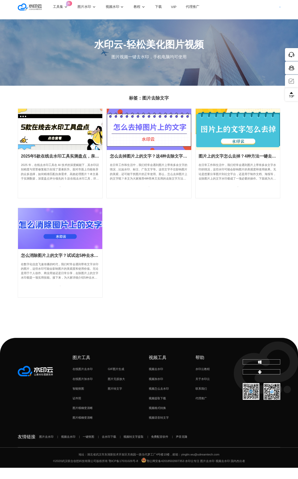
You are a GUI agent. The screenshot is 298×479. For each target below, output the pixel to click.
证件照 (77, 409)
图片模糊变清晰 (83, 419)
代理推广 (201, 409)
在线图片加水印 (83, 390)
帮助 (199, 368)
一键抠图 (88, 447)
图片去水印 (46, 447)
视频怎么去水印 (159, 399)
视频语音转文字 (159, 428)
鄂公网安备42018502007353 (162, 472)
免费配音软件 (159, 447)
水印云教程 (202, 380)
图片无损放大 (116, 390)
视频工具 (157, 368)
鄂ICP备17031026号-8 (123, 472)
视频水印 (121, 9)
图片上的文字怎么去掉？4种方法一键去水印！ (241, 167)
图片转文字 (115, 399)
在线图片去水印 (83, 380)
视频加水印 (156, 390)
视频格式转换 (157, 419)
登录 (245, 9)
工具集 (70, 6)
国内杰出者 (238, 472)
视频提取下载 (157, 409)
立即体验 (149, 72)
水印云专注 (192, 472)
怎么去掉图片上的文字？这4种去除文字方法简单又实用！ (163, 167)
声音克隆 (181, 447)
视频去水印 (156, 380)
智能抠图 (78, 399)
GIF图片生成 (116, 380)
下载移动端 (262, 392)
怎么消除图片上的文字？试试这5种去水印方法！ (66, 266)
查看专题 (60, 201)
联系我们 (201, 399)
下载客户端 (269, 9)
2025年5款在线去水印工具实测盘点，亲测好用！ (66, 167)
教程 (146, 9)
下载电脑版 (261, 376)
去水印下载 (109, 447)
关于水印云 (202, 390)
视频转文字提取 (133, 447)
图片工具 (81, 368)
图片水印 (93, 9)
